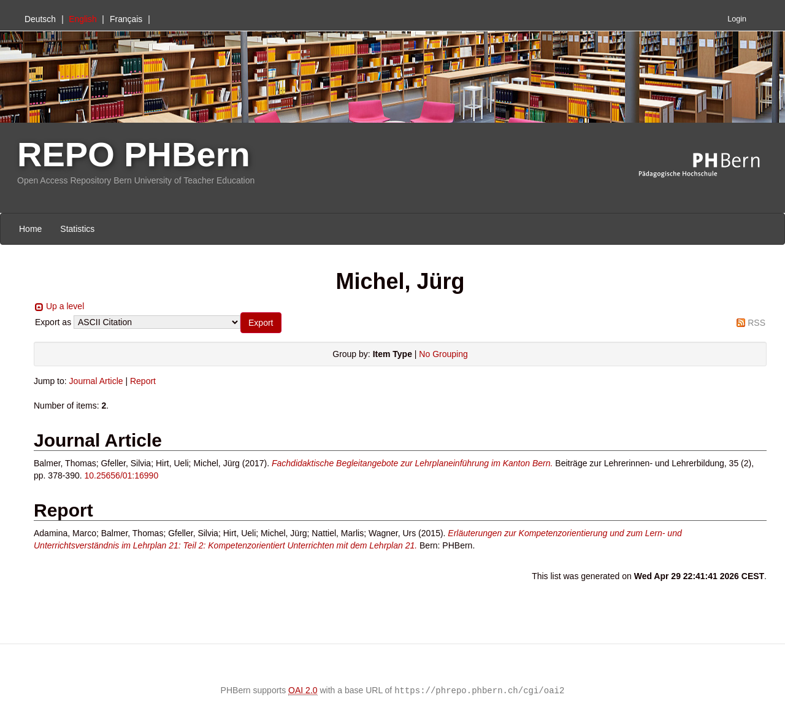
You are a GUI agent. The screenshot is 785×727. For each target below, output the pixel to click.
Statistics (77, 229)
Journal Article (96, 381)
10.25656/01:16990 (122, 475)
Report (143, 381)
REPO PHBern (133, 154)
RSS (756, 323)
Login (736, 19)
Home (30, 229)
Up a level (65, 306)
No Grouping (443, 354)
